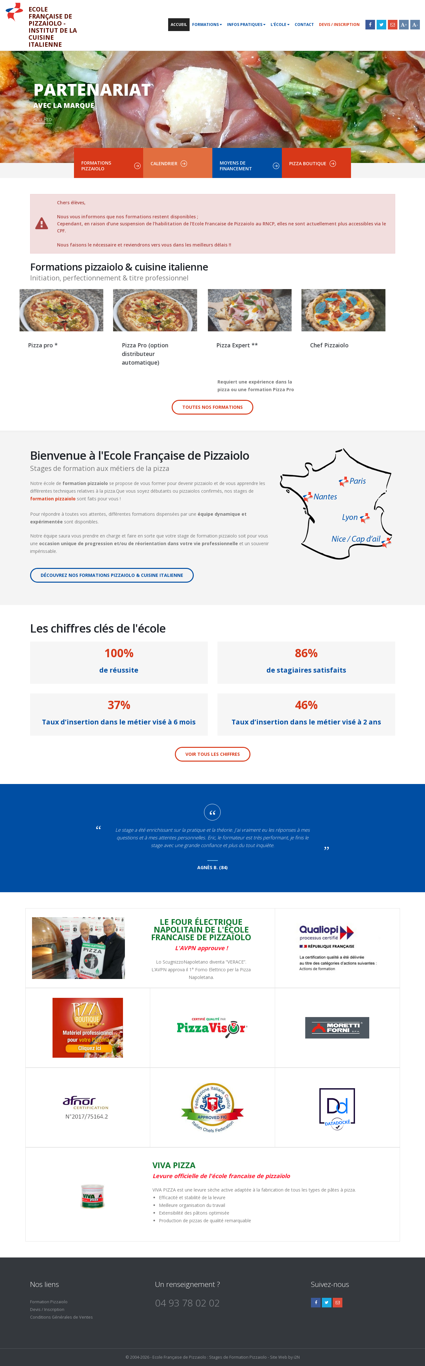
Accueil (179, 24)
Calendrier (164, 163)
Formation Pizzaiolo (49, 1302)
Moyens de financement (236, 166)
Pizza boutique (307, 163)
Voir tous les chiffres (212, 754)
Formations (207, 24)
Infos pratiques (246, 24)
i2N (297, 1357)
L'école (280, 24)
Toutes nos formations (212, 407)
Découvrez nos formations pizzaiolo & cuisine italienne (112, 575)
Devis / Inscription (339, 24)
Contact (304, 24)
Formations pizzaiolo (96, 166)
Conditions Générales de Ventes (61, 1317)
